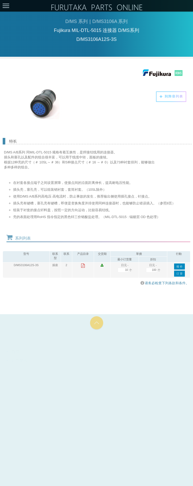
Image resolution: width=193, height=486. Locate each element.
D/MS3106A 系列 (110, 22)
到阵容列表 (170, 96)
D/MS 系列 (76, 22)
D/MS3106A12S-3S (26, 265)
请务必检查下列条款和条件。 (164, 283)
